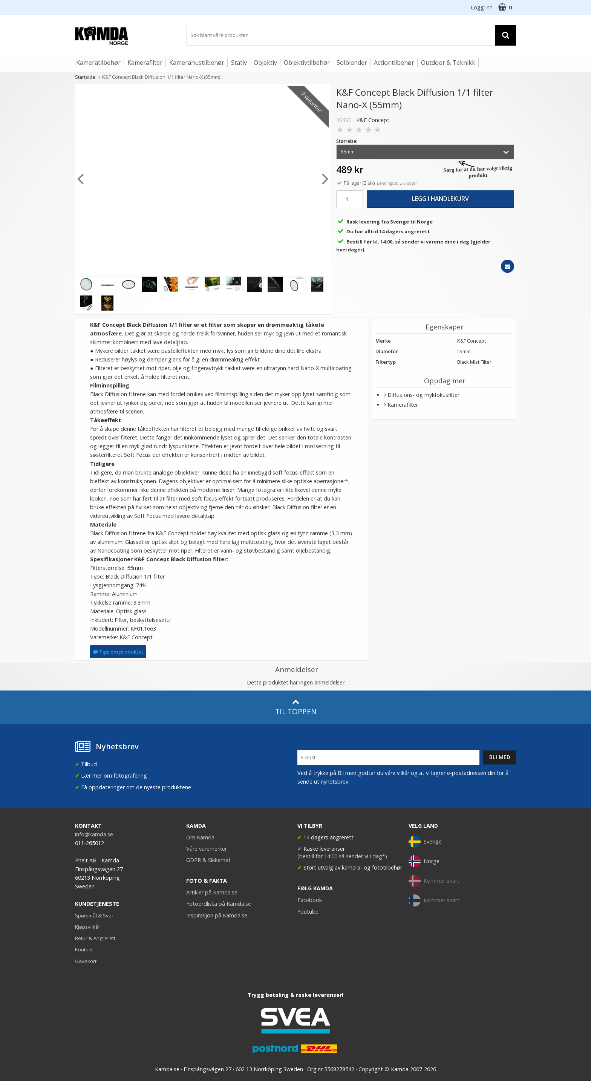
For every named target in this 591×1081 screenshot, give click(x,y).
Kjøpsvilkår (87, 926)
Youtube (307, 911)
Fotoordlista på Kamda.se (218, 903)
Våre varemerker (206, 848)
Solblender (352, 62)
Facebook (309, 899)
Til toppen (295, 707)
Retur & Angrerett (95, 938)
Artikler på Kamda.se (211, 892)
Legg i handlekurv (440, 198)
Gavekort (85, 961)
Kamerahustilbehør (196, 62)
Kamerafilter (144, 62)
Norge (424, 861)
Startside (85, 76)
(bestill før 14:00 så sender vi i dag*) (342, 856)
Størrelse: (346, 141)
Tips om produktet (118, 651)
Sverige (425, 842)
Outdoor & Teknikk (448, 62)
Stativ (239, 62)
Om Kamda (200, 837)
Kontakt (84, 949)
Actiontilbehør (394, 62)
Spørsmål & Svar (94, 915)
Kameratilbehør (98, 62)
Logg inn (482, 7)
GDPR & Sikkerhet (208, 860)
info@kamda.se (94, 834)
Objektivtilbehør (307, 62)
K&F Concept (372, 120)
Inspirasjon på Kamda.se (216, 915)
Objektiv (265, 62)
